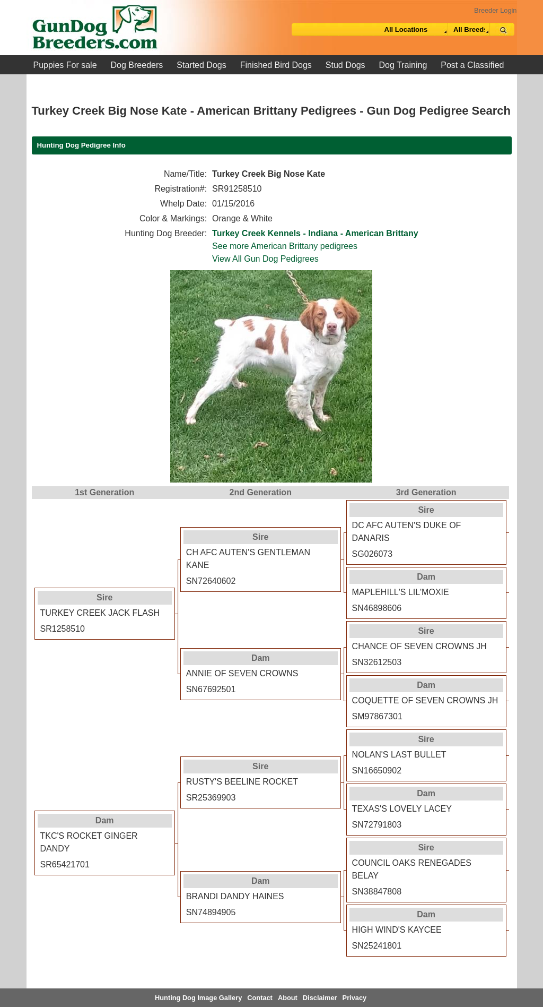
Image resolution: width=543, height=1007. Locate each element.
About (287, 998)
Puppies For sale (65, 65)
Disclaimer (320, 998)
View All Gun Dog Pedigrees (265, 258)
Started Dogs (201, 65)
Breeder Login (495, 10)
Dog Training (403, 65)
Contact (260, 998)
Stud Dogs (345, 65)
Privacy (355, 998)
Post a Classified (472, 65)
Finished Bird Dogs (276, 65)
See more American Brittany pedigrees (284, 246)
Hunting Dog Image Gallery (198, 998)
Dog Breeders (137, 65)
